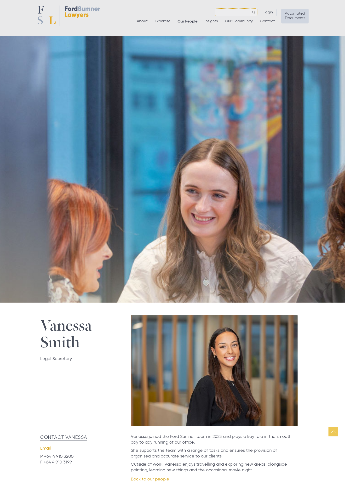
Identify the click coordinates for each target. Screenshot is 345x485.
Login (268, 12)
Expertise (162, 21)
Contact (267, 21)
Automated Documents (295, 16)
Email (45, 448)
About (142, 21)
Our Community (239, 21)
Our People (187, 21)
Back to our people (150, 479)
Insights (211, 21)
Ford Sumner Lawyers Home (68, 15)
